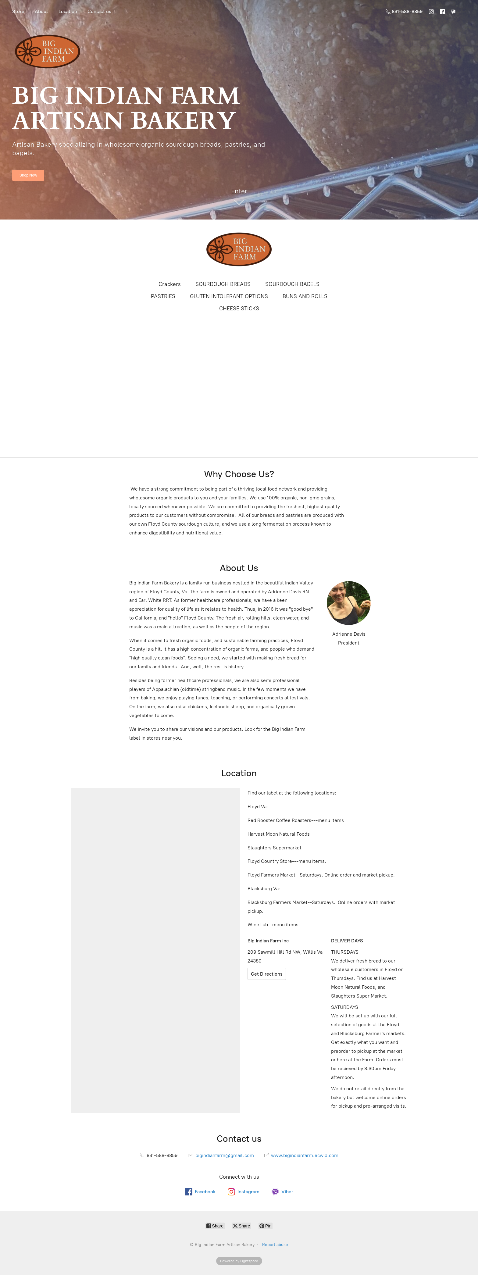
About (41, 11)
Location (68, 11)
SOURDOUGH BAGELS (292, 284)
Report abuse (275, 1244)
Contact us (99, 11)
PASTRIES (163, 296)
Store (18, 11)
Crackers (170, 284)
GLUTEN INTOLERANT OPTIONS (229, 296)
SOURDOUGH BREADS (223, 284)
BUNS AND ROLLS (305, 296)
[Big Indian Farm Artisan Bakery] (239, 249)
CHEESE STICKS (239, 308)
